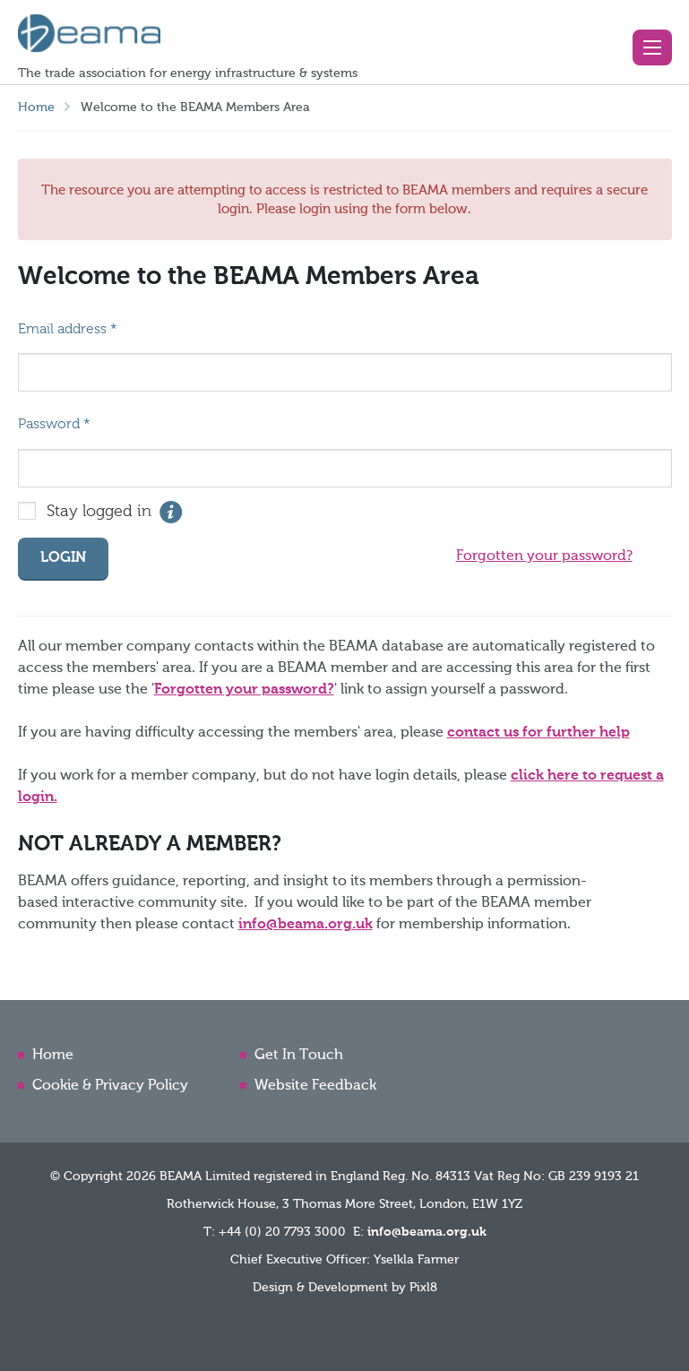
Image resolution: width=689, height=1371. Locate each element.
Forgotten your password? (544, 556)
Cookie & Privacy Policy (110, 1086)
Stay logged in (99, 512)
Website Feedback (315, 1086)
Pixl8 (423, 1287)
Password (54, 425)
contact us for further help (538, 733)
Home (36, 107)
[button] (652, 47)
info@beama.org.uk (305, 925)
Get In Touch (298, 1055)
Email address (67, 330)
